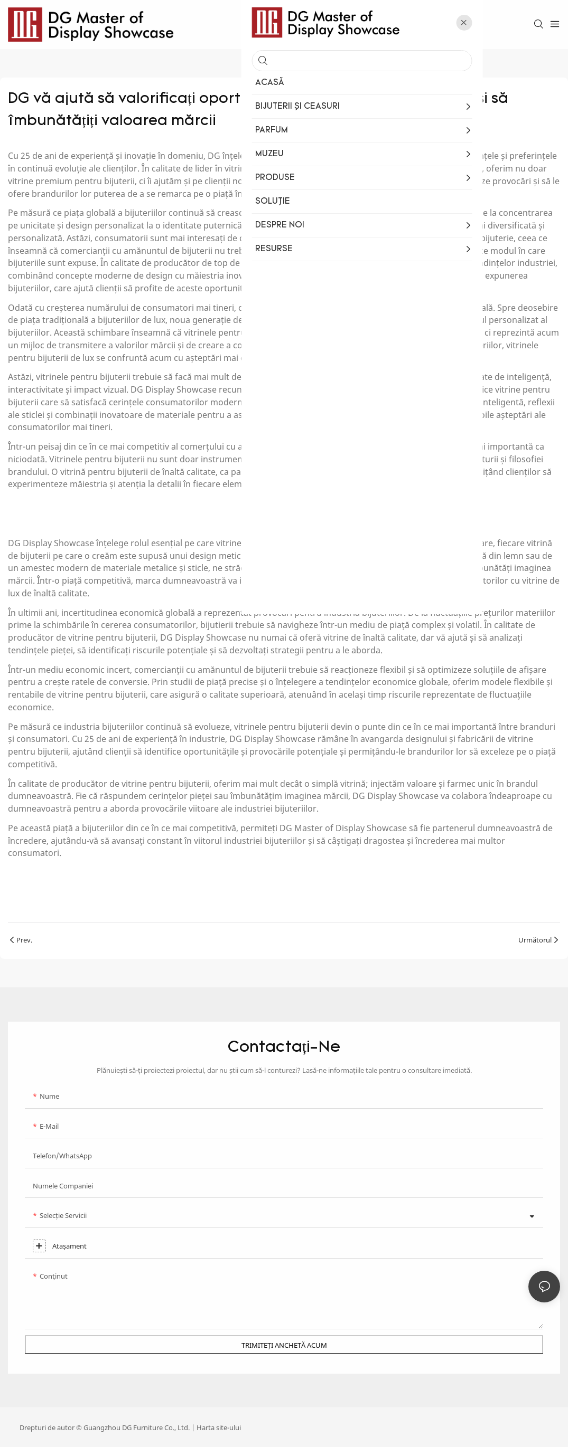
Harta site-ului (219, 1427)
